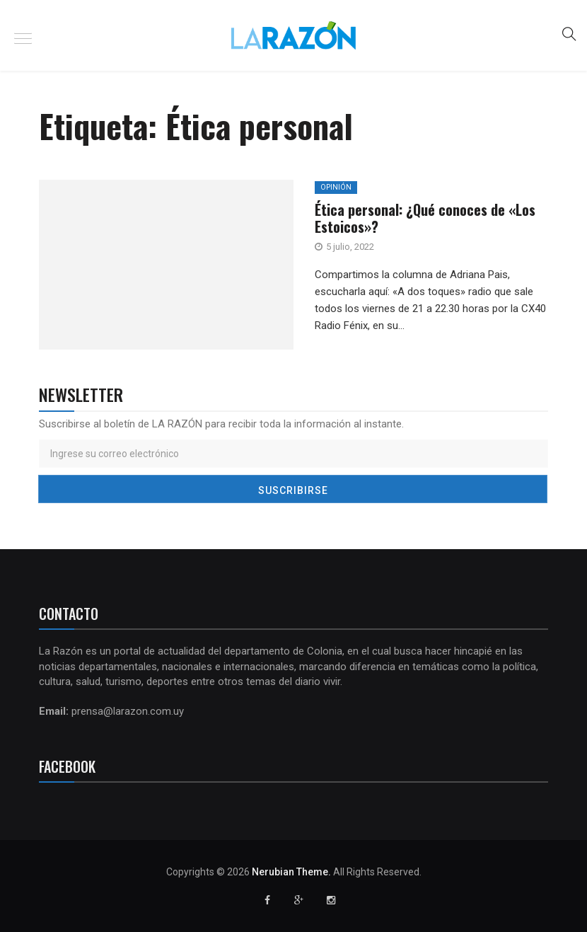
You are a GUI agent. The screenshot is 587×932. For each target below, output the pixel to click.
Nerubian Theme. (291, 872)
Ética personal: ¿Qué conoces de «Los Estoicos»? (425, 218)
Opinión (335, 187)
